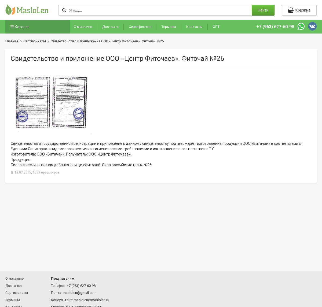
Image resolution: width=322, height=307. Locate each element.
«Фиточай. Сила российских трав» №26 (117, 165)
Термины (169, 27)
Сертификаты (140, 27)
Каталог (19, 27)
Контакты (194, 27)
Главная (12, 41)
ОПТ (216, 27)
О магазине (83, 27)
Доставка (110, 27)
